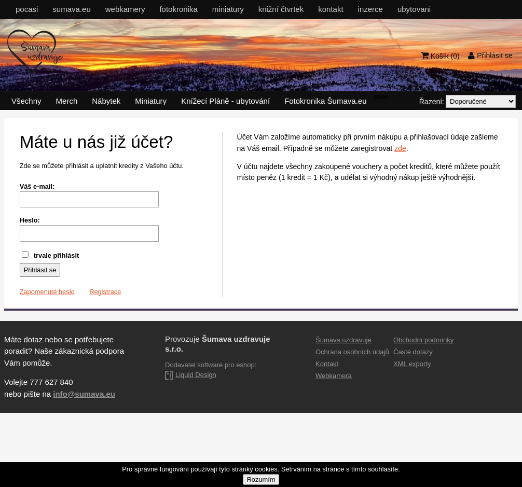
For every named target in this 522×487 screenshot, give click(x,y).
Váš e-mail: (37, 186)
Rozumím (261, 479)
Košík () (440, 55)
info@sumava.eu (84, 393)
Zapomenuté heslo (47, 292)
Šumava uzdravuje (343, 340)
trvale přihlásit (50, 255)
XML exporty (412, 364)
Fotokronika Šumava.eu (325, 100)
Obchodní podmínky (423, 340)
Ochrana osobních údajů (352, 352)
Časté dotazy (413, 352)
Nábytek (106, 100)
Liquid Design (195, 375)
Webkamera (333, 376)
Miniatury (151, 100)
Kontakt (326, 364)
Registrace (105, 292)
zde (400, 148)
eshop (245, 365)
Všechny (26, 100)
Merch (67, 100)
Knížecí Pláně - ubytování (225, 100)
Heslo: (30, 220)
